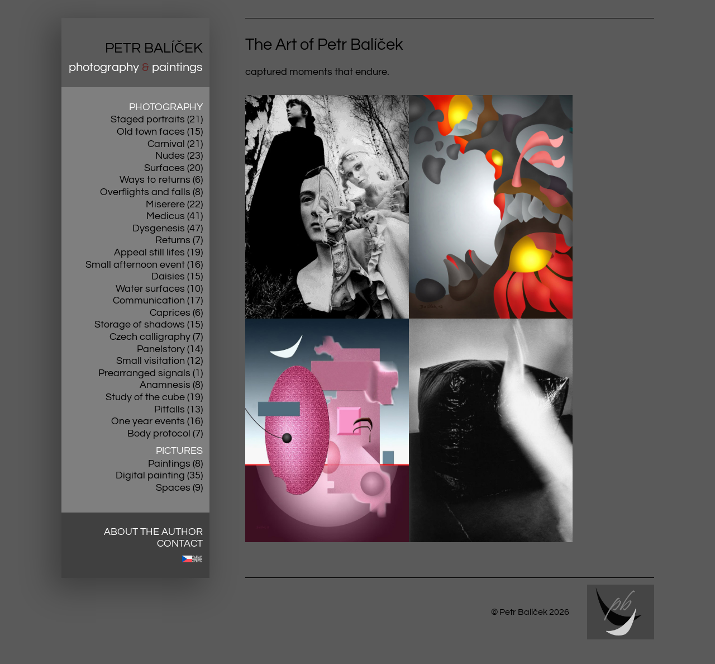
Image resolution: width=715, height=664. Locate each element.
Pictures (179, 450)
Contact (180, 543)
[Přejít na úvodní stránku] (135, 52)
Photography (166, 107)
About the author (153, 532)
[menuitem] (187, 559)
